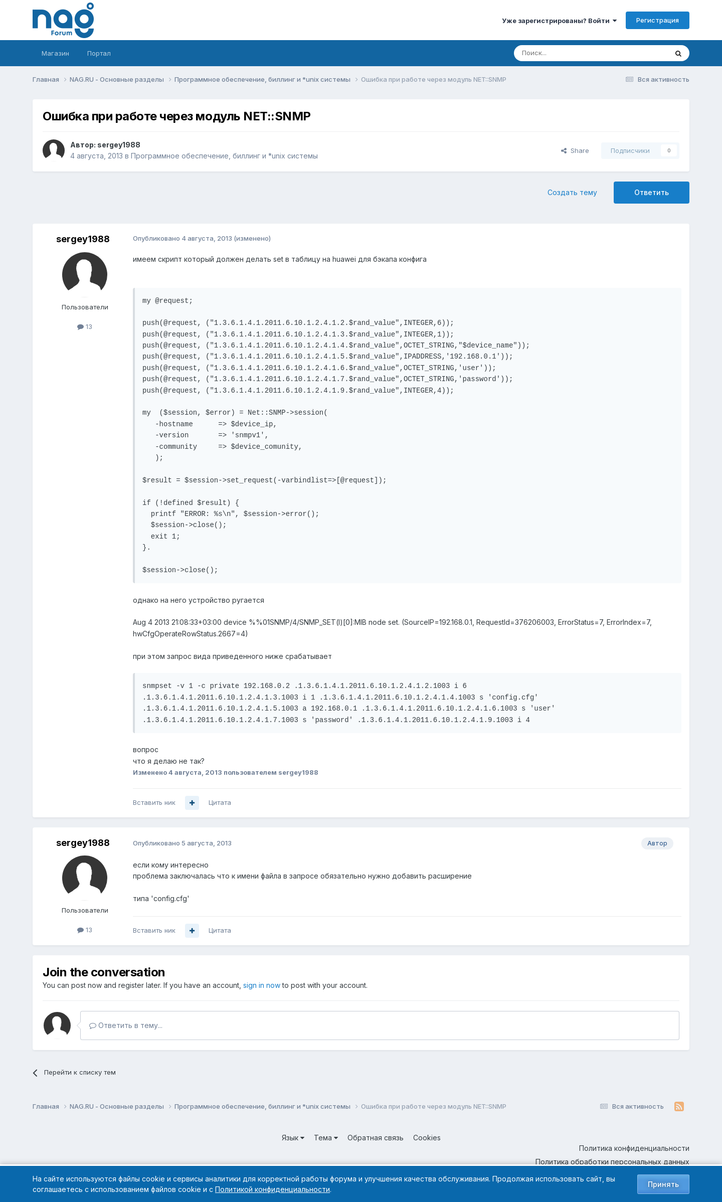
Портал (99, 53)
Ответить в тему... (125, 1025)
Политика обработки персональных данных (612, 1161)
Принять (663, 1184)
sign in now (261, 985)
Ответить (651, 192)
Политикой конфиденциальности (272, 1189)
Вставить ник (154, 802)
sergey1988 (118, 144)
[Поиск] (563, 53)
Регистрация (657, 20)
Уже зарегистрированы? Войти (559, 21)
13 (84, 326)
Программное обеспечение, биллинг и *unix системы (224, 155)
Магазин (55, 53)
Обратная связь (375, 1137)
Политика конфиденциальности (634, 1148)
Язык (293, 1137)
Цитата (220, 802)
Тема (326, 1137)
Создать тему (572, 192)
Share (575, 150)
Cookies (427, 1137)
